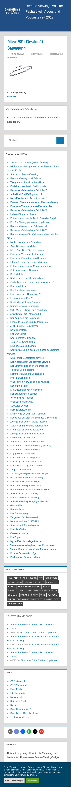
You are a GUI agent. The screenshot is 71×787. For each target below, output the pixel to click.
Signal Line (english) (20, 709)
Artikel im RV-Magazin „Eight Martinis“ (29, 501)
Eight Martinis (17, 689)
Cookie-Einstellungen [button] (14, 780)
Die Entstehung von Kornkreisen (26, 390)
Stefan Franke (37, 53)
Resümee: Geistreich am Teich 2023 (28, 230)
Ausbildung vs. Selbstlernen (24, 326)
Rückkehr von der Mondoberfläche (27, 278)
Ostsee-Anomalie (19, 533)
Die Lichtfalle (17, 274)
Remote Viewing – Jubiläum (24, 306)
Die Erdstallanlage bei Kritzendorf (27, 429)
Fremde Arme (17, 509)
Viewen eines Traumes (22, 398)
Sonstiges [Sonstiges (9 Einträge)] (36, 599)
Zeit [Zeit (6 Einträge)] (20, 603)
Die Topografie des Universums (26, 461)
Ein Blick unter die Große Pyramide (28, 186)
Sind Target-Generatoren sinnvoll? (27, 358)
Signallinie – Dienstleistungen (25, 713)
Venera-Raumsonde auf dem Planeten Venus (33, 549)
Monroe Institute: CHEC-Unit (24, 521)
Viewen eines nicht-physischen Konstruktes (32, 545)
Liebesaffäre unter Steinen (23, 214)
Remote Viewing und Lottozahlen (27, 374)
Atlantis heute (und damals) (24, 493)
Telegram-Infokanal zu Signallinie (27, 182)
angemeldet (24, 117)
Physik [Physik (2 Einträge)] (11, 599)
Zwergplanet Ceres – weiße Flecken (28, 421)
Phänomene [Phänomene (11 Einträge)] (23, 599)
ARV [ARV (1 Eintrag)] (40, 578)
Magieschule (16, 697)
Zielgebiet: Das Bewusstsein (24, 517)
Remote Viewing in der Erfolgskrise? (28, 226)
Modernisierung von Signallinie (25, 242)
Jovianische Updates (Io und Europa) (29, 162)
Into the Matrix (17, 693)
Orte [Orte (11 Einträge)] (42, 595)
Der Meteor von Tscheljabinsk (25, 457)
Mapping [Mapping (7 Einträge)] (24, 595)
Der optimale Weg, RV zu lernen (26, 465)
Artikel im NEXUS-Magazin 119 (26, 194)
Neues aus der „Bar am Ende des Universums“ (34, 418)
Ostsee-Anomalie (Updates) (24, 270)
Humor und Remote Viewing (24, 497)
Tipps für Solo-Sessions (22, 370)
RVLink (14, 705)
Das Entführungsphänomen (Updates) (29, 222)
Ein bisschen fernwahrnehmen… (26, 557)
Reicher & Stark (18, 701)
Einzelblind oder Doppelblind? (25, 294)
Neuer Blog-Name (19, 386)
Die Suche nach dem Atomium (25, 302)
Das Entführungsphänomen (24, 290)
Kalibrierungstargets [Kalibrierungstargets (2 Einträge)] (45, 591)
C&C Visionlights (18, 681)
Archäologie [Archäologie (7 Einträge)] (29, 578)
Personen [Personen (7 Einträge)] (53, 595)
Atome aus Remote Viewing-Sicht (27, 441)
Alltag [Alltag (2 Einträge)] (17, 578)
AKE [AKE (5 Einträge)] (10, 578)
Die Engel (15, 537)
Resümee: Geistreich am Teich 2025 (28, 190)
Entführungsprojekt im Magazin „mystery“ (31, 266)
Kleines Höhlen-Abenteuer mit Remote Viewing (34, 202)
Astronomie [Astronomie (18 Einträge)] (51, 578)
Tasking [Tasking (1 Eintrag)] (48, 599)
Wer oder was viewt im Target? (25, 481)
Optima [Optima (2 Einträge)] (34, 595)
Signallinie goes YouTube (23, 246)
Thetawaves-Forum (20, 717)
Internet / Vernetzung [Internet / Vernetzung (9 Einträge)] (20, 591)
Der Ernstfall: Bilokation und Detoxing (29, 366)
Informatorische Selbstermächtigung (28, 262)
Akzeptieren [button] (32, 780)
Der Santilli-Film (18, 286)
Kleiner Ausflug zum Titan (23, 437)
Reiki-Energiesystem (20, 410)
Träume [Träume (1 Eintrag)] (12, 603)
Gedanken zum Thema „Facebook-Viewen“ (32, 282)
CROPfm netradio (19, 685)
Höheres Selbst (18, 334)
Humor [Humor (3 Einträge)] (46, 586)
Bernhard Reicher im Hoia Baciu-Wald (29, 489)
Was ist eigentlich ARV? (22, 402)
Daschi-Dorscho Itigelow (22, 338)
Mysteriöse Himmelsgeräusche (26, 541)
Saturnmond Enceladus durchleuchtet (29, 425)
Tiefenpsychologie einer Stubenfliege (29, 473)
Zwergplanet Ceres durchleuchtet (27, 433)
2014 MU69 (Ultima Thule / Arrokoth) (28, 310)
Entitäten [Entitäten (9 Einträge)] (39, 582)
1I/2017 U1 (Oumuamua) (23, 342)
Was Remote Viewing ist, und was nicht (30, 382)
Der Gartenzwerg (19, 513)
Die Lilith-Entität (18, 529)
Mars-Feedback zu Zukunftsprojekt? (28, 198)
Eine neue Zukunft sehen (23, 346)
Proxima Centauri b (20, 378)
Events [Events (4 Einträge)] (12, 586)
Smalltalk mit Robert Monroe (24, 525)
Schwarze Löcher (19, 406)
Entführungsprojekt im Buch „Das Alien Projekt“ (34, 218)
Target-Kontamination (21, 469)
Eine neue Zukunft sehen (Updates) (28, 258)
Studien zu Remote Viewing (24, 174)
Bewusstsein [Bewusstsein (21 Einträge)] (15, 582)
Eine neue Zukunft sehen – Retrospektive (31, 206)
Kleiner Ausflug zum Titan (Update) (28, 414)
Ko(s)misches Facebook (22, 453)
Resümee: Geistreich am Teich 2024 (28, 210)
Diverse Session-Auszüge (23, 553)
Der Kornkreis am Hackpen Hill (26, 318)
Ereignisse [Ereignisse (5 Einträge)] (52, 582)
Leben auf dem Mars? (21, 298)
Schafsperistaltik (18, 330)
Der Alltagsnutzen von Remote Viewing (30, 362)
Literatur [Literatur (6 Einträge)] (13, 595)
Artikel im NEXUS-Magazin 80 (25, 314)
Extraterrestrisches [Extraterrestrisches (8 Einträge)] (29, 586)
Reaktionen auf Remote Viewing (26, 477)
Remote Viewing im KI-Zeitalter (26, 178)
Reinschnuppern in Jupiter (23, 394)
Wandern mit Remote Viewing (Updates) (30, 445)
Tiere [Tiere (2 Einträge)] (57, 599)
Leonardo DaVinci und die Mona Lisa (29, 322)
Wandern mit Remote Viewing (25, 449)
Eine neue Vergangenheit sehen (26, 254)
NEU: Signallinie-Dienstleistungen (27, 250)
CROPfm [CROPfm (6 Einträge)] (28, 582)
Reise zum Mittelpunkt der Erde (26, 485)
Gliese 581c (16, 505)
